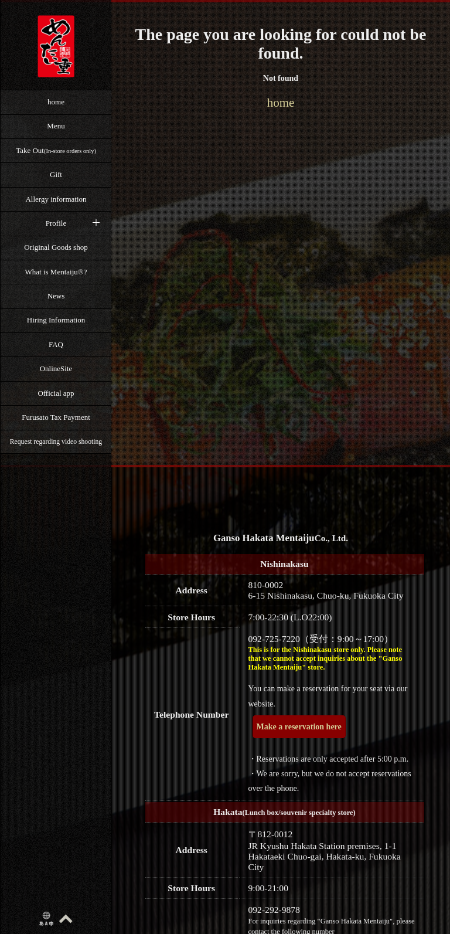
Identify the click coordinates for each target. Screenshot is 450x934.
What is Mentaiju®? (56, 271)
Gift (56, 174)
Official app (56, 393)
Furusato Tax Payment (56, 417)
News (56, 295)
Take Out (56, 150)
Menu (55, 125)
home (55, 101)
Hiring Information (56, 319)
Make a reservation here (299, 726)
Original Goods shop (55, 247)
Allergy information (55, 199)
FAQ (56, 344)
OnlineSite (56, 368)
